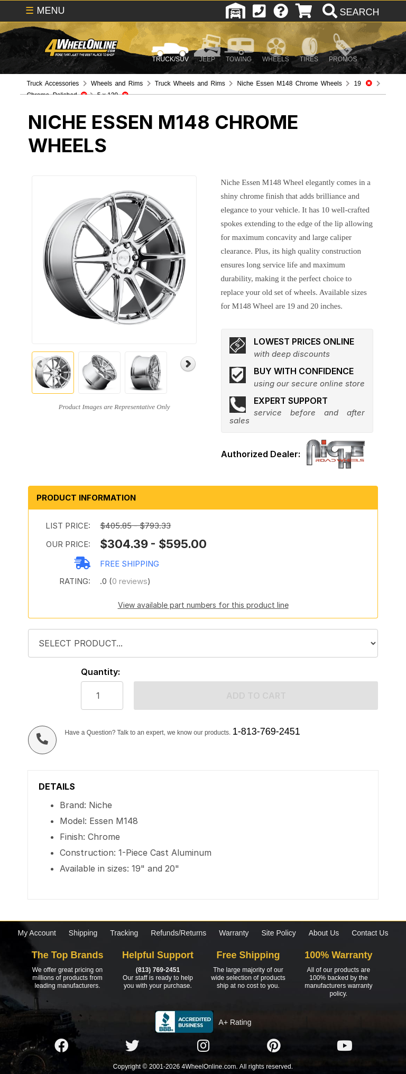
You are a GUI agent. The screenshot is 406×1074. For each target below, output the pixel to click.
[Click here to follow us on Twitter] (132, 1046)
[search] (350, 12)
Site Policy (278, 933)
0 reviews (129, 581)
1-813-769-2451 (266, 731)
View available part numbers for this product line (203, 604)
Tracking (124, 933)
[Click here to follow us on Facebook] (61, 1046)
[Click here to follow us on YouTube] (344, 1046)
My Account (37, 933)
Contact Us (370, 933)
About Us (324, 933)
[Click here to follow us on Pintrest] (273, 1046)
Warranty (233, 933)
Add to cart (256, 695)
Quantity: (100, 672)
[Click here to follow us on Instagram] (203, 1046)
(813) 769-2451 (158, 970)
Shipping (83, 933)
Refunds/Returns (178, 933)
